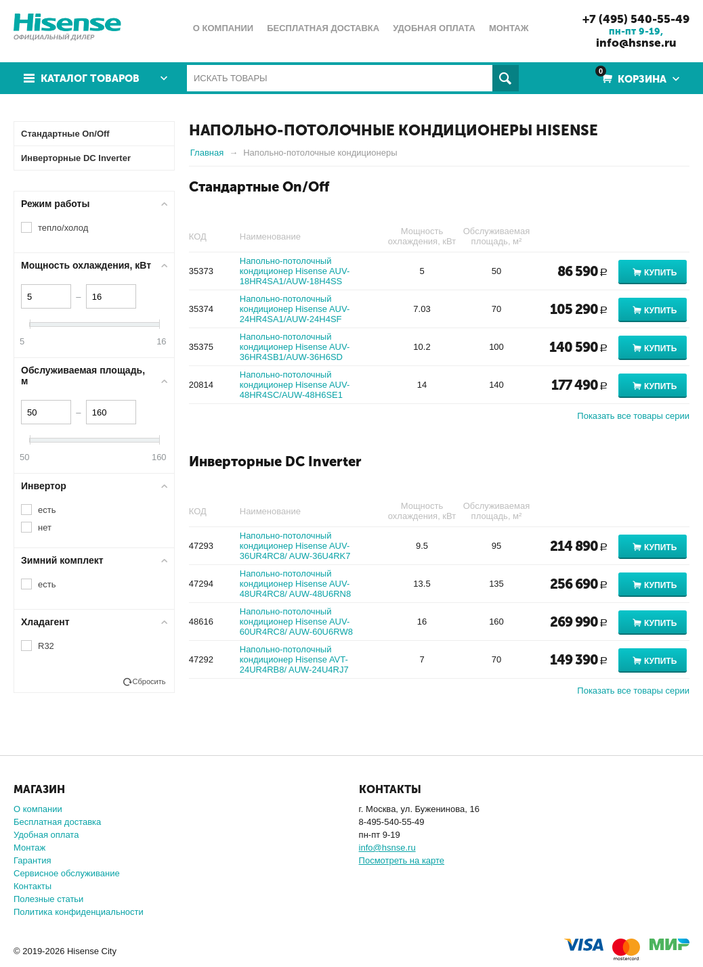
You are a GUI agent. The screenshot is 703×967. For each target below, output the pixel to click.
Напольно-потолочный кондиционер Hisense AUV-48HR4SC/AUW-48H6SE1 (294, 384)
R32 (46, 646)
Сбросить (149, 681)
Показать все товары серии (633, 416)
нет (44, 527)
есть (47, 510)
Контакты (32, 886)
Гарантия (32, 860)
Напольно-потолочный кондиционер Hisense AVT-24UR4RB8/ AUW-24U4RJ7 (294, 659)
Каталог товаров (90, 78)
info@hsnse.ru (636, 42)
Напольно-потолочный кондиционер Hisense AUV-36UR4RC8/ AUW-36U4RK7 (295, 546)
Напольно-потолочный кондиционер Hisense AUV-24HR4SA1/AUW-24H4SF (294, 309)
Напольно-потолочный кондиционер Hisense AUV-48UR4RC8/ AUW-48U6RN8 (296, 583)
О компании (38, 809)
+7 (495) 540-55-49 (635, 19)
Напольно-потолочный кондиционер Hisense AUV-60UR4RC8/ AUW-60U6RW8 (296, 621)
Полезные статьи (48, 899)
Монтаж (29, 847)
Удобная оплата (46, 835)
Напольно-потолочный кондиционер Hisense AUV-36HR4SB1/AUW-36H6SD (294, 347)
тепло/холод (63, 228)
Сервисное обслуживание (67, 873)
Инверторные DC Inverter (275, 461)
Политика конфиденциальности (79, 912)
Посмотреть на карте (401, 860)
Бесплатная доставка (57, 822)
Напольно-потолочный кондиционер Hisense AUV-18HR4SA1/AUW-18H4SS (294, 271)
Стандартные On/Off (259, 187)
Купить (660, 272)
